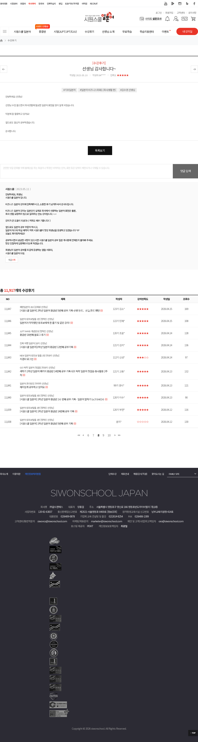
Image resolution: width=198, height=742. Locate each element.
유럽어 (23, 3)
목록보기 (100, 150)
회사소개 (4, 474)
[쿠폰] (185, 18)
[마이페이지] (176, 18)
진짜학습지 (51, 3)
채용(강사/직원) (140, 474)
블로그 (187, 3)
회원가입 (169, 12)
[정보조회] (112, 511)
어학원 (84, 3)
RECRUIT (94, 3)
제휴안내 (125, 474)
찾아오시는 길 (158, 474)
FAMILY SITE (174, 474)
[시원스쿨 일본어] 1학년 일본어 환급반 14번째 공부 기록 (65, 409)
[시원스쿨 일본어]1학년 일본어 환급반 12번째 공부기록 (65, 345)
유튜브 (165, 3)
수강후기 (12, 40)
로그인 (159, 12)
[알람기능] (167, 18)
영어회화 (3, 3)
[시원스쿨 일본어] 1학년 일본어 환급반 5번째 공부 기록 (65, 421)
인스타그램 (180, 3)
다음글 (194, 69)
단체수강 (112, 474)
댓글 (11, 259)
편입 (60, 3)
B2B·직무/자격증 (72, 3)
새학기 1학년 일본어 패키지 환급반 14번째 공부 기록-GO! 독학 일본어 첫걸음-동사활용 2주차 (65, 371)
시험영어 (13, 3)
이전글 (3, 69)
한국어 (41, 3)
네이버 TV (172, 3)
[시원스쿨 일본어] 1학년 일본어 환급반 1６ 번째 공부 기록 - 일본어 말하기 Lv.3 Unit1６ (65, 397)
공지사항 (192, 12)
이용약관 (16, 474)
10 (109, 435)
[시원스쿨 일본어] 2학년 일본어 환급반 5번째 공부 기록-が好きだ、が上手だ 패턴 (65, 308)
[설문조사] (150, 18)
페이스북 (194, 3)
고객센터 (181, 12)
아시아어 (32, 3)
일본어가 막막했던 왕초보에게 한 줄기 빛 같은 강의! (65, 320)
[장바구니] (193, 18)
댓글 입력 (185, 171)
